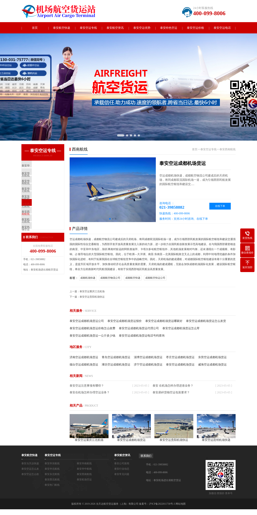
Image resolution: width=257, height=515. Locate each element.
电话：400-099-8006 (157, 472)
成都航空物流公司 (110, 278)
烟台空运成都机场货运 (84, 364)
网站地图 (181, 504)
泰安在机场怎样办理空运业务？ (90, 392)
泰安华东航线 (52, 463)
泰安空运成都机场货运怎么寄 (181, 328)
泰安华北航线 (52, 469)
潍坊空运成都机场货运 (116, 364)
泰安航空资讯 (115, 27)
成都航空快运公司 (155, 278)
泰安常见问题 (121, 474)
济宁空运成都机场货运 (148, 364)
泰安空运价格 (195, 27)
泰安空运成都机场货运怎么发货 (206, 321)
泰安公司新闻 (121, 463)
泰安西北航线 (52, 480)
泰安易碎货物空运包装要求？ (171, 392)
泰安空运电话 (222, 27)
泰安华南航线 (84, 463)
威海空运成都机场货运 (212, 364)
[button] (110, 219)
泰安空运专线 (88, 27)
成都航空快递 (132, 278)
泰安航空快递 (61, 27)
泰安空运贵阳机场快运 (92, 297)
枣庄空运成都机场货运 (180, 357)
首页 (35, 27)
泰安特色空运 (168, 27)
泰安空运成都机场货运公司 (87, 321)
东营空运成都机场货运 (212, 357)
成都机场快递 (87, 278)
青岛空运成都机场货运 (116, 357)
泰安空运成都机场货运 (180, 364)
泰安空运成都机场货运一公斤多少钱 (92, 335)
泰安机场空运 (84, 480)
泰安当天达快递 (30, 463)
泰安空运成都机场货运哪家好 (163, 321)
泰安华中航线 (84, 469)
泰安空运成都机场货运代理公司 (139, 328)
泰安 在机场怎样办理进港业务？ (173, 385)
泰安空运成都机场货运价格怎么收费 (92, 328)
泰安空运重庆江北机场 (92, 291)
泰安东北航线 (52, 474)
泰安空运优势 (141, 27)
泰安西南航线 (228, 149)
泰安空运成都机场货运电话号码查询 (142, 335)
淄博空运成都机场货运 (148, 357)
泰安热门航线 (52, 485)
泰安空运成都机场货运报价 (124, 321)
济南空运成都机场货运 (84, 357)
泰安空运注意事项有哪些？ (87, 385)
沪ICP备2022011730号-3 (162, 504)
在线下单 (220, 206)
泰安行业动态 (121, 469)
